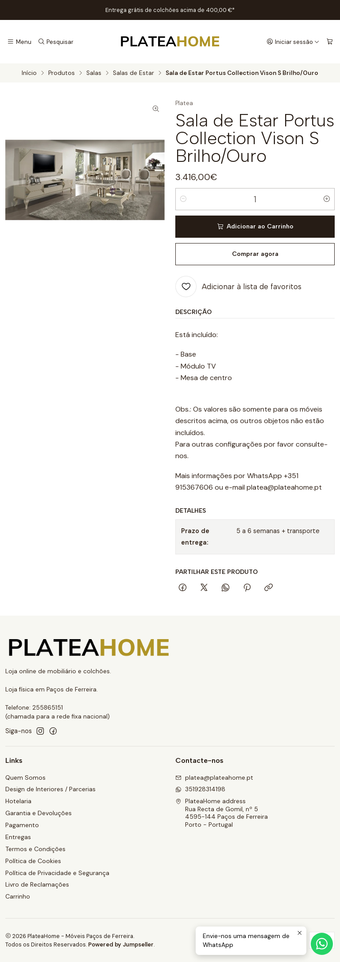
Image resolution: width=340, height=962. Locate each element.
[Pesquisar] (55, 41)
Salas (93, 73)
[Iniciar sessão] (293, 41)
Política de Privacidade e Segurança (57, 873)
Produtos (61, 73)
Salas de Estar (133, 73)
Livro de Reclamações (37, 884)
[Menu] (19, 41)
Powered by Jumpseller (121, 944)
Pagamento (22, 825)
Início (29, 73)
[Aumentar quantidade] (326, 199)
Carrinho (17, 896)
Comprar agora (255, 254)
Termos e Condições (35, 849)
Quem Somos (25, 777)
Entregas (18, 837)
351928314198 (200, 789)
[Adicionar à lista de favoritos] (238, 286)
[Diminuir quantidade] (183, 199)
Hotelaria (18, 801)
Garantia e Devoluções (38, 813)
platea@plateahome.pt (214, 777)
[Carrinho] (330, 41)
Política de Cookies (33, 861)
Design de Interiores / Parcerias (50, 789)
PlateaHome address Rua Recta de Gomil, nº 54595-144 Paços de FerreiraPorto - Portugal (221, 812)
